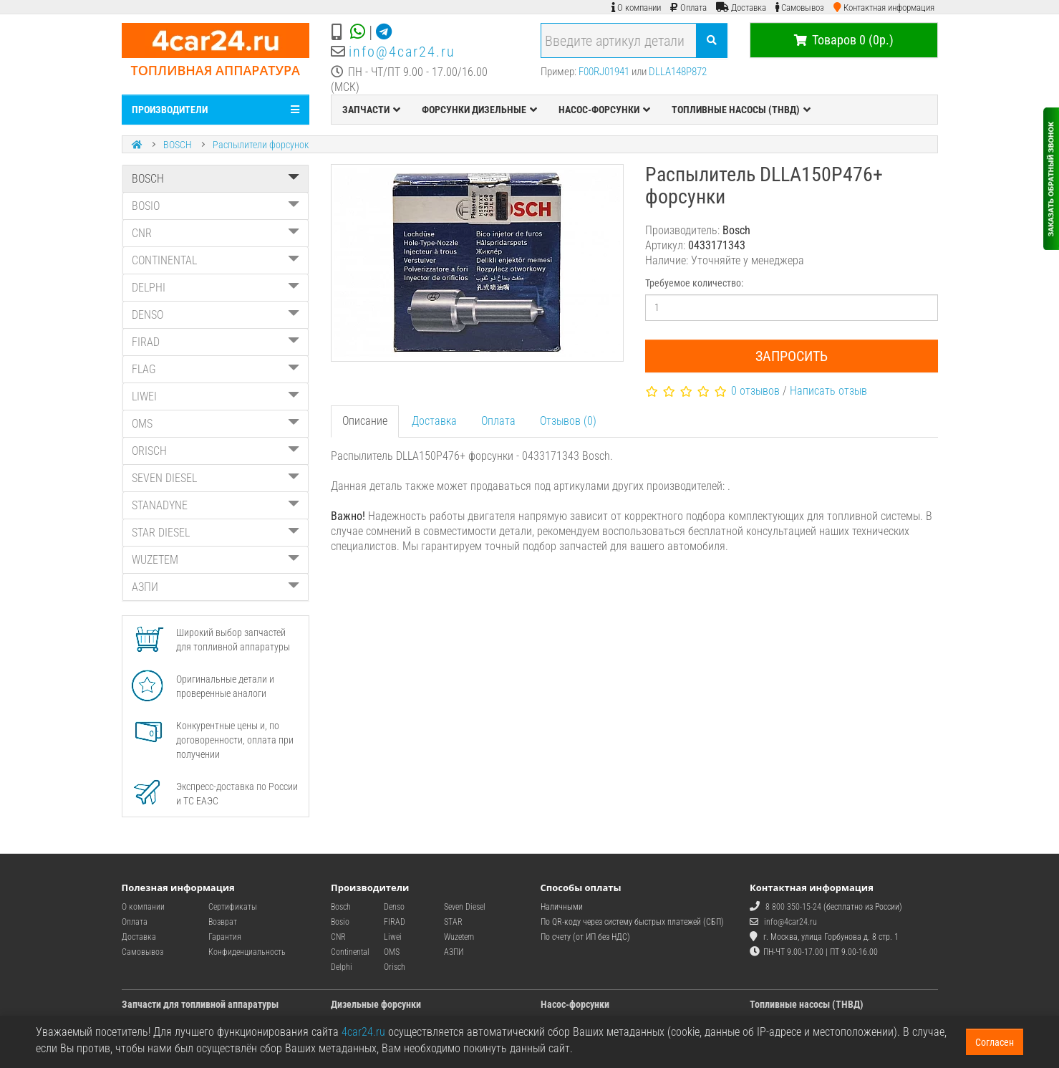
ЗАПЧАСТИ (371, 109)
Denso (394, 907)
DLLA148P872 (678, 71)
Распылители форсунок (261, 144)
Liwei (393, 937)
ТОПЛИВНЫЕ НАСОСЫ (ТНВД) (741, 109)
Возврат (222, 922)
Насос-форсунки (575, 1004)
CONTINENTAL (216, 260)
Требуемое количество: (694, 283)
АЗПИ (216, 587)
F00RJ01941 (604, 71)
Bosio (340, 922)
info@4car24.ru (402, 51)
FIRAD (216, 342)
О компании (143, 907)
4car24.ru (363, 1032)
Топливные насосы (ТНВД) (807, 1004)
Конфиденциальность (247, 952)
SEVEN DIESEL (216, 478)
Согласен (994, 1042)
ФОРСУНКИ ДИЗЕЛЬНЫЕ (479, 109)
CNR (216, 233)
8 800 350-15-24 (793, 907)
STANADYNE (216, 505)
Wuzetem (459, 937)
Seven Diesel (464, 907)
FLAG (216, 369)
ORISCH (216, 451)
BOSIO (216, 206)
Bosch (341, 907)
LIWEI (216, 396)
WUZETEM (216, 560)
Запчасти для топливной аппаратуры (200, 1004)
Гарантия (224, 937)
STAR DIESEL (216, 532)
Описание (364, 421)
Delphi (341, 967)
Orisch (394, 967)
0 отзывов (755, 391)
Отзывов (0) (568, 421)
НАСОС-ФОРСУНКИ (604, 109)
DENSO (216, 315)
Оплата (498, 421)
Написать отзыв (828, 391)
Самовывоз (142, 952)
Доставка (434, 421)
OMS (216, 423)
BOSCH (177, 144)
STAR (453, 922)
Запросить (791, 356)
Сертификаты (232, 907)
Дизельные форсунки (376, 1004)
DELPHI (216, 287)
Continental (350, 952)
